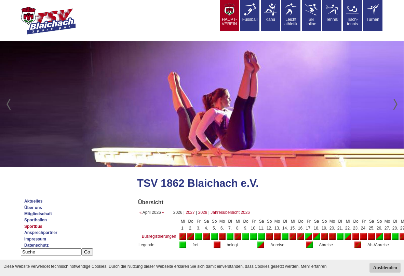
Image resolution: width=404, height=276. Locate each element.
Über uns (33, 207)
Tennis (332, 12)
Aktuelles (33, 201)
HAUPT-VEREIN (229, 14)
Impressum (35, 239)
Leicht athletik (290, 14)
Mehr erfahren (313, 266)
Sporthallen (35, 220)
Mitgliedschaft (38, 213)
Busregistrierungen (159, 236)
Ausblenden (385, 267)
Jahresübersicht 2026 (230, 212)
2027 (190, 212)
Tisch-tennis (352, 14)
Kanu (270, 12)
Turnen (372, 12)
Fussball (250, 12)
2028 (202, 212)
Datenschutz (36, 245)
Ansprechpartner (40, 232)
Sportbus (33, 226)
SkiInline (311, 14)
